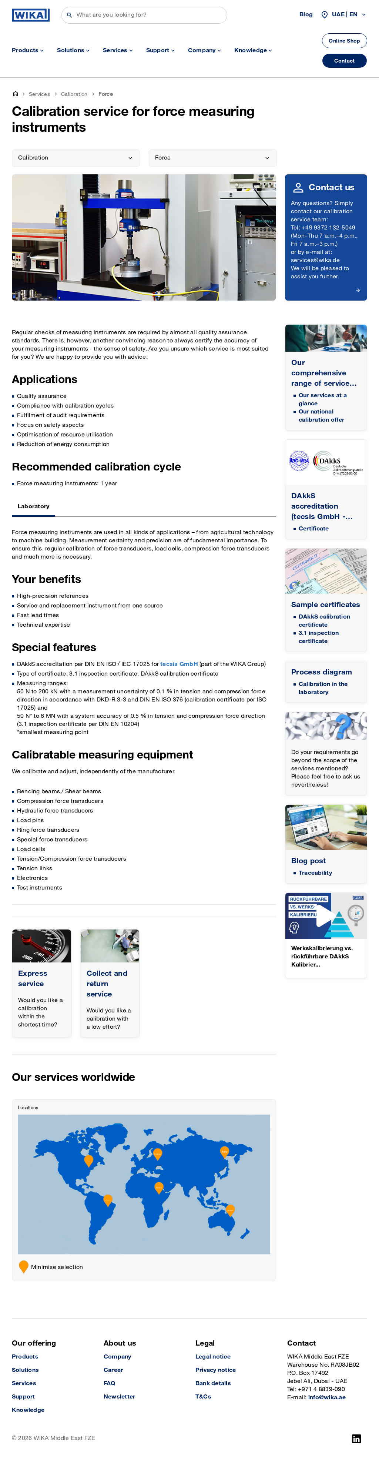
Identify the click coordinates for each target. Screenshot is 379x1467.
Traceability (315, 873)
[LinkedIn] (356, 1438)
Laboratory (33, 506)
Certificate (314, 528)
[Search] (144, 15)
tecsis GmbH (179, 664)
